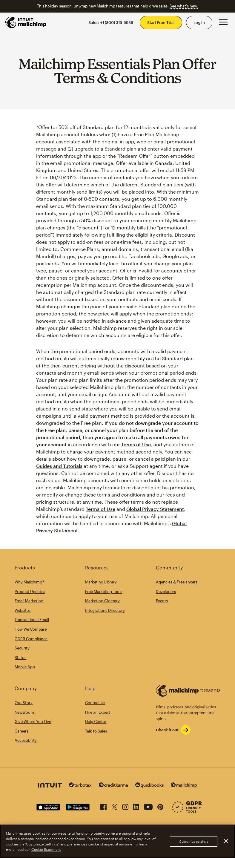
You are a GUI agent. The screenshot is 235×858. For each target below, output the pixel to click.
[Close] (226, 841)
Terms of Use (136, 444)
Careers (21, 731)
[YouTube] (148, 806)
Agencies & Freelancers (176, 582)
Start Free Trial (161, 22)
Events (162, 600)
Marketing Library (101, 582)
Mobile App (25, 666)
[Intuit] (50, 785)
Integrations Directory (105, 610)
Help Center (95, 721)
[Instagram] (125, 806)
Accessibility (26, 740)
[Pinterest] (160, 806)
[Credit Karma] (113, 785)
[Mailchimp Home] (26, 22)
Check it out (167, 729)
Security (22, 648)
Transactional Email (32, 619)
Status (20, 657)
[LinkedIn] (136, 806)
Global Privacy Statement (155, 509)
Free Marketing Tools (103, 591)
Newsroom (24, 712)
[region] (117, 841)
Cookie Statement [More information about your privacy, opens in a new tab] (46, 849)
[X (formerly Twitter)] (114, 806)
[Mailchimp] (184, 786)
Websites (22, 610)
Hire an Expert (97, 712)
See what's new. (184, 6)
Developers (166, 591)
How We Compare (31, 629)
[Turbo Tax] (80, 785)
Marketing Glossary (102, 600)
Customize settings (193, 841)
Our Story (24, 702)
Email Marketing (29, 600)
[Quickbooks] (149, 786)
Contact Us (95, 702)
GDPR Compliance (31, 638)
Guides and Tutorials (59, 466)
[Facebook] (103, 806)
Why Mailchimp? (29, 582)
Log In (199, 22)
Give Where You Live (33, 721)
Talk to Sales (96, 731)
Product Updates (30, 591)
